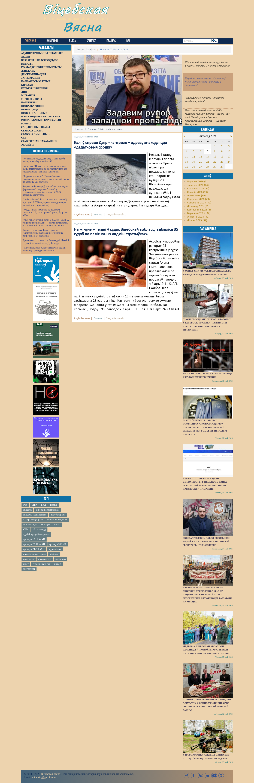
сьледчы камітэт (41, 564)
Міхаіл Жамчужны (57, 519)
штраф (57, 564)
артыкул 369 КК (57, 544)
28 (207, 166)
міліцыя (54, 554)
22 (214, 161)
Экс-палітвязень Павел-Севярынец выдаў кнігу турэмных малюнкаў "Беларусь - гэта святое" (206, 541)
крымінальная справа (34, 554)
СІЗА (26, 529)
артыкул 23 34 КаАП (34, 544)
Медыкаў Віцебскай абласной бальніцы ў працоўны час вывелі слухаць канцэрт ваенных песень (206, 650)
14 (207, 156)
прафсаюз (60, 559)
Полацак (45, 524)
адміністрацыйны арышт (36, 534)
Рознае (98, 214)
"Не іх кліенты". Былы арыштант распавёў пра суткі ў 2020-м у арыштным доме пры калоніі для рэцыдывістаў (45, 202)
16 (221, 156)
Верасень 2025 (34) (198, 213)
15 (214, 156)
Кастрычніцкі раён (33, 519)
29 (214, 166)
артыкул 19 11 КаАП (34, 539)
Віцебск (27, 509)
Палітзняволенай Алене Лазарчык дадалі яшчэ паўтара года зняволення (44, 249)
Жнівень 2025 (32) (198, 216)
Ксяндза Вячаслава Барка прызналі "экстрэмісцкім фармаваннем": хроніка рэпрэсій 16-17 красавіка (43, 233)
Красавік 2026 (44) (198, 188)
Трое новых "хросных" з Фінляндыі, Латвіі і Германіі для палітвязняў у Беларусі (46, 241)
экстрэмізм (29, 569)
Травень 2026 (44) (198, 185)
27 (200, 166)
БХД (43, 505)
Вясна (83, 27)
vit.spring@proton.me (44, 777)
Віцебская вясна (50, 773)
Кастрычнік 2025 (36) (199, 209)
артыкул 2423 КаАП (33, 549)
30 (221, 166)
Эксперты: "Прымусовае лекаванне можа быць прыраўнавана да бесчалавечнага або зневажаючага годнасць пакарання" (45, 169)
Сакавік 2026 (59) (197, 192)
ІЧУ (25, 505)
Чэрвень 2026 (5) (197, 181)
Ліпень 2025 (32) (197, 220)
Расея (57, 524)
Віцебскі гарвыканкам (34, 514)
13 (200, 156)
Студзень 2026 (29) (198, 199)
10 (229, 151)
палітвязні (28, 559)
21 (207, 161)
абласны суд (39, 529)
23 (221, 161)
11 (186, 156)
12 (193, 156)
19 (193, 161)
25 (186, 166)
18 (186, 161)
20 (200, 161)
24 (229, 161)
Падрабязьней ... (116, 214)
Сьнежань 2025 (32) (199, 202)
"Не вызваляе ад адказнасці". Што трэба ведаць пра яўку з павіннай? (44, 160)
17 (229, 156)
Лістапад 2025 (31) (198, 206)
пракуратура (44, 559)
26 (193, 166)
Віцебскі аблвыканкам (47, 509)
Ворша (53, 505)
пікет (26, 564)
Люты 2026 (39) (196, 195)
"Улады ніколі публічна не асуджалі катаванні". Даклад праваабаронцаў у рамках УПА (46, 212)
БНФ (34, 505)
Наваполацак (30, 524)
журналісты (55, 549)
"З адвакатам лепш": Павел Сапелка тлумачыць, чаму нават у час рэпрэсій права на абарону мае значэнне (46, 179)
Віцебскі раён (58, 514)
